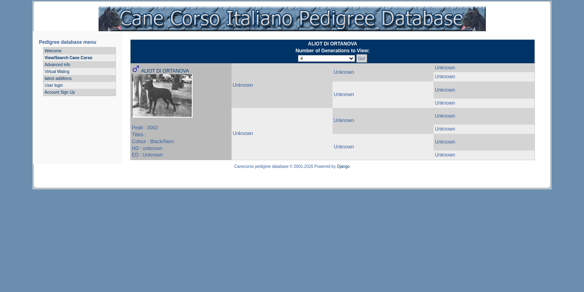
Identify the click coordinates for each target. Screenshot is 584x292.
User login (54, 85)
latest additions (58, 78)
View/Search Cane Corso (68, 58)
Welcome (53, 51)
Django (343, 166)
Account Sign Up (60, 92)
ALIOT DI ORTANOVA (165, 71)
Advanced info (57, 64)
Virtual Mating (57, 71)
